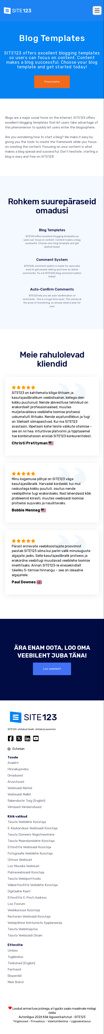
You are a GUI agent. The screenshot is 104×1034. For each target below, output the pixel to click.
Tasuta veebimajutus (23, 929)
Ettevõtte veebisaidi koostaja (29, 847)
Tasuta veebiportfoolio (24, 879)
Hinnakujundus (18, 769)
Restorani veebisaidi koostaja (29, 916)
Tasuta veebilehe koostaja (27, 822)
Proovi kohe (52, 81)
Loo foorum (16, 904)
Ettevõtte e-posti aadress (27, 897)
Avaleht (13, 763)
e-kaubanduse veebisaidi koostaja (32, 828)
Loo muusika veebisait (23, 866)
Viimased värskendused (25, 807)
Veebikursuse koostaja (24, 910)
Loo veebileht (52, 668)
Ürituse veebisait (20, 860)
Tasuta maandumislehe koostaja (31, 841)
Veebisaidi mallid (19, 794)
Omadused (15, 775)
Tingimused (20, 1021)
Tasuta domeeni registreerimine (31, 834)
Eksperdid (15, 976)
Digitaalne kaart (19, 891)
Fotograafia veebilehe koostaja (30, 853)
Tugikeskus (15, 957)
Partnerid (14, 969)
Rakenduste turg (26, 801)
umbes (13, 950)
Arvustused (16, 782)
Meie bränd (15, 982)
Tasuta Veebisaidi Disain (25, 935)
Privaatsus (38, 1021)
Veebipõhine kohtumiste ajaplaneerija (35, 923)
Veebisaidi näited (20, 788)
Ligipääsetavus (81, 1021)
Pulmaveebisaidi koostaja (26, 872)
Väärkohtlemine (58, 1021)
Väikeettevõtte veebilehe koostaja (33, 885)
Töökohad (21, 963)
